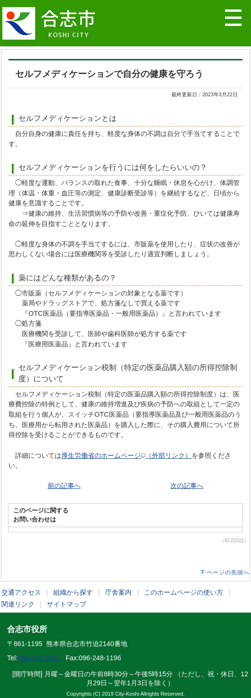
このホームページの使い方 (183, 592)
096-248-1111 (38, 658)
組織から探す (73, 592)
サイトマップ (66, 604)
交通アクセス (21, 592)
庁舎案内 (118, 592)
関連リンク (17, 604)
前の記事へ (64, 485)
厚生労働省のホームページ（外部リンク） (126, 455)
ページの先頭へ (228, 572)
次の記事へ (186, 485)
